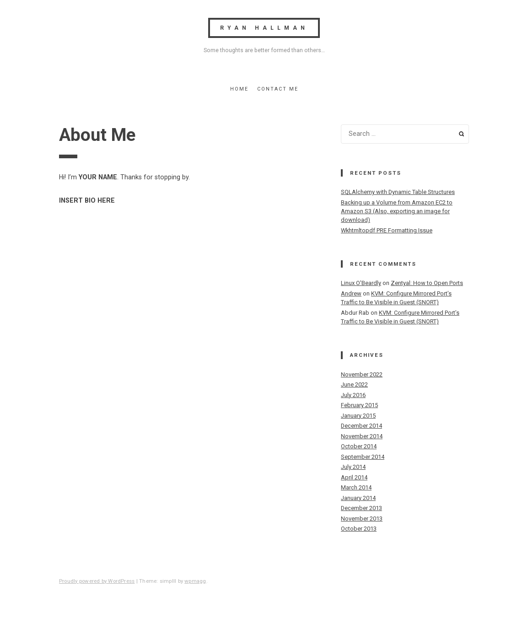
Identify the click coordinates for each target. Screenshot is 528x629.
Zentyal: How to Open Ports (427, 283)
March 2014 (356, 487)
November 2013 (362, 518)
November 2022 (362, 374)
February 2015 (359, 405)
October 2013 (359, 528)
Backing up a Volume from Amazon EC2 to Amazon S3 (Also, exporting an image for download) (397, 211)
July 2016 (353, 395)
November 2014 (362, 436)
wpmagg (195, 581)
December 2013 (361, 508)
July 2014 (353, 466)
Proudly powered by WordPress (97, 581)
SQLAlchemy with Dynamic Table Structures (398, 191)
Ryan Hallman (264, 28)
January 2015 (358, 415)
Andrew (351, 293)
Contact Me (277, 89)
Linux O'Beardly (361, 283)
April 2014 (354, 477)
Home (239, 89)
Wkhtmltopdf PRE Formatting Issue (386, 230)
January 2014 (358, 498)
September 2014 (362, 456)
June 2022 (354, 384)
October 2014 (359, 446)
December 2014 (361, 425)
